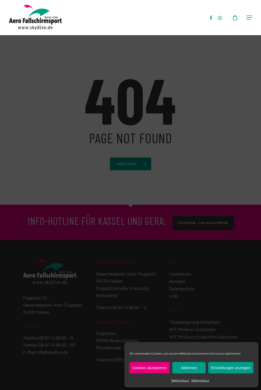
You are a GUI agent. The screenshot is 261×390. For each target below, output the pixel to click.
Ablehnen (189, 368)
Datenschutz (180, 380)
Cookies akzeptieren (149, 368)
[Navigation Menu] (249, 17)
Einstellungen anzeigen (231, 368)
